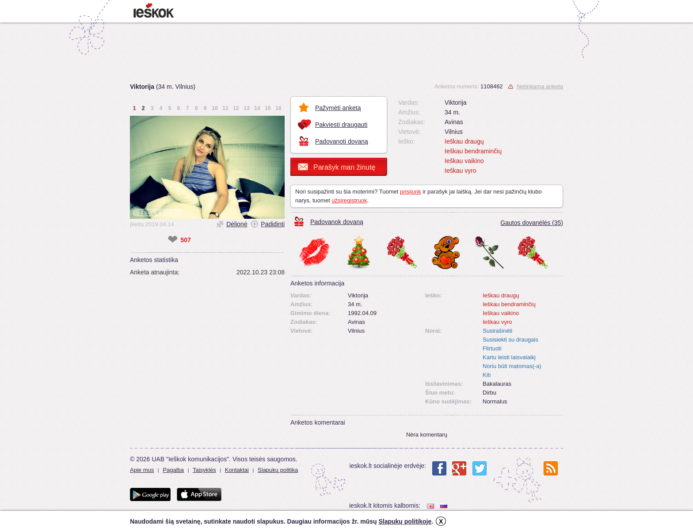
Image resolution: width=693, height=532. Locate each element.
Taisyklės (204, 470)
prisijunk (410, 191)
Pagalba (173, 470)
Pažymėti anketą (338, 107)
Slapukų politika (278, 470)
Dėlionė (236, 224)
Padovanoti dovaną (341, 141)
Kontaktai (237, 470)
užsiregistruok (349, 200)
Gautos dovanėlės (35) (531, 222)
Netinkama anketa (540, 86)
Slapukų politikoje (404, 521)
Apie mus (142, 470)
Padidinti (273, 224)
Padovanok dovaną (336, 221)
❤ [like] (173, 240)
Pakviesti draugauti (341, 124)
